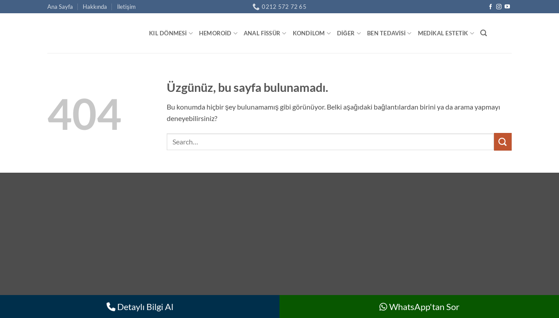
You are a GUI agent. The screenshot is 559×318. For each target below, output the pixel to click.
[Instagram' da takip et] (499, 7)
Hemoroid (218, 33)
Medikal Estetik (446, 33)
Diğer (349, 33)
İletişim (126, 6)
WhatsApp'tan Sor (419, 306)
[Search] (483, 33)
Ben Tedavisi (389, 33)
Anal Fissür (265, 33)
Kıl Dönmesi (171, 33)
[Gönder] (503, 141)
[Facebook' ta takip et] (490, 7)
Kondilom (312, 33)
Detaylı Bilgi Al (140, 306)
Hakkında (95, 6)
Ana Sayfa (60, 6)
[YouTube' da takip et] (507, 7)
